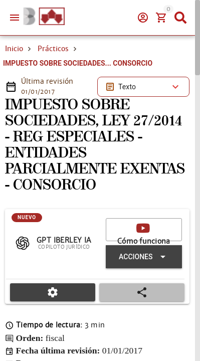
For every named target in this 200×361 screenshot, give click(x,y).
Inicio (14, 48)
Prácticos (53, 48)
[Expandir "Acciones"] (144, 256)
